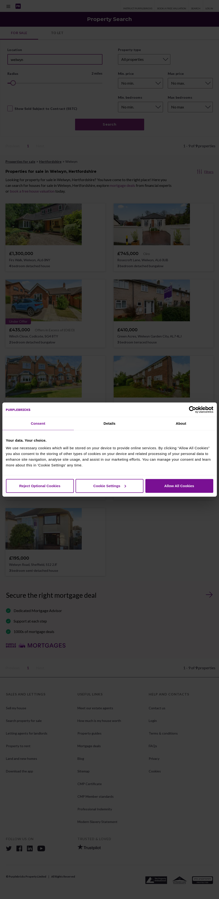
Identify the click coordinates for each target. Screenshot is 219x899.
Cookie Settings (109, 486)
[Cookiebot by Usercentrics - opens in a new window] (192, 409)
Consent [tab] (38, 423)
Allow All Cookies (179, 486)
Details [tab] (110, 423)
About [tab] (181, 423)
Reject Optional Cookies (40, 486)
